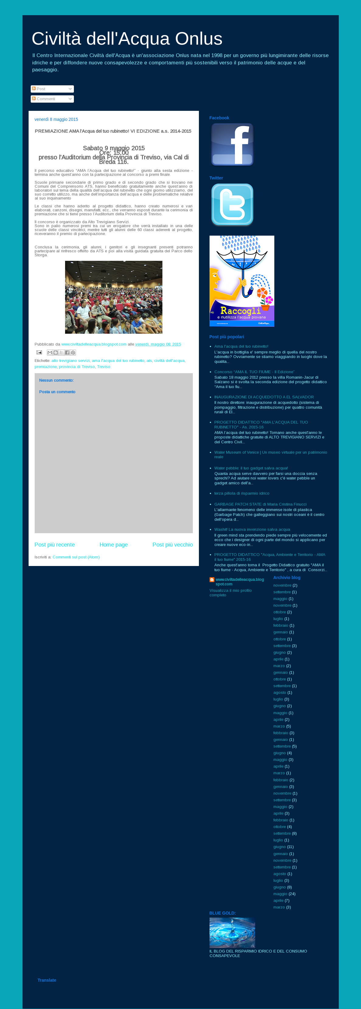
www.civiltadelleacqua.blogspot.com (240, 581)
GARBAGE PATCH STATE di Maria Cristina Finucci (260, 504)
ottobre (279, 612)
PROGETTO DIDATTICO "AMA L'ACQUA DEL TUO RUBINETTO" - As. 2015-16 (261, 424)
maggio (280, 598)
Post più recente (55, 545)
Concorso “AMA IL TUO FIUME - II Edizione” (254, 372)
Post (38, 89)
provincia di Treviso (77, 366)
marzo (279, 665)
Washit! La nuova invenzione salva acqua (252, 529)
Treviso (103, 366)
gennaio (280, 632)
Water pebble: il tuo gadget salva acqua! (251, 468)
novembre (282, 585)
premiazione (46, 366)
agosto (279, 692)
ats (149, 360)
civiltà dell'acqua (169, 360)
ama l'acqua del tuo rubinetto (118, 360)
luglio (278, 618)
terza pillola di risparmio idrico (241, 493)
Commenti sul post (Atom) (76, 557)
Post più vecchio (173, 545)
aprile (278, 659)
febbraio (280, 625)
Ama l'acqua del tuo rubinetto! (241, 346)
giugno (279, 652)
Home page (114, 545)
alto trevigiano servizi (70, 360)
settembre (282, 592)
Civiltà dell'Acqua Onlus (127, 38)
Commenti (43, 99)
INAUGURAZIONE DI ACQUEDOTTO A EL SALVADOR (264, 397)
